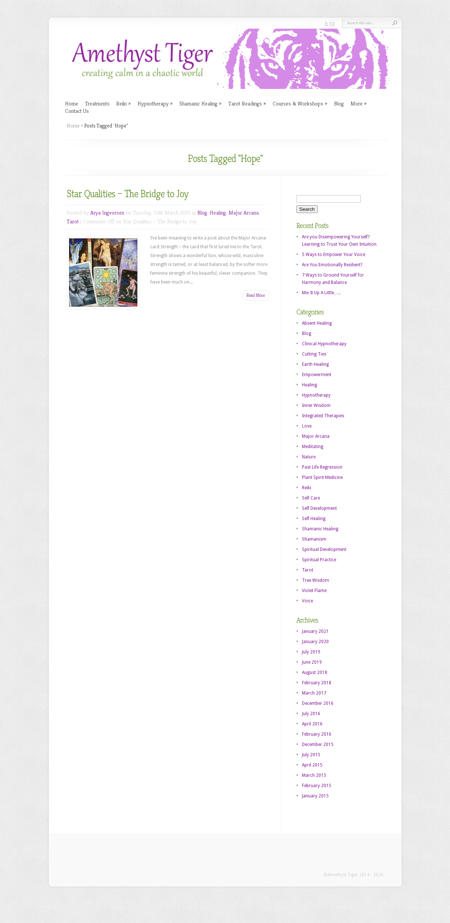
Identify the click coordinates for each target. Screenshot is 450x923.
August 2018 (314, 672)
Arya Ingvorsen (107, 212)
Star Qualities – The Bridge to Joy (127, 193)
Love (307, 426)
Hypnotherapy (155, 103)
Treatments (97, 103)
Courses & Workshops (300, 103)
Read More (255, 295)
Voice (307, 600)
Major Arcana (243, 212)
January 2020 (315, 641)
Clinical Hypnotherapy (324, 343)
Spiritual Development (324, 549)
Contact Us (77, 110)
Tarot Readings (247, 103)
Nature (309, 456)
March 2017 (314, 693)
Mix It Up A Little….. (321, 292)
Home (71, 103)
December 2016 (318, 703)
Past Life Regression (322, 467)
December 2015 (318, 744)
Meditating (312, 446)
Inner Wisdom (316, 405)
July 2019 (311, 652)
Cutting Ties (314, 354)
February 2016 (316, 734)
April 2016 (312, 723)
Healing (218, 212)
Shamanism (314, 539)
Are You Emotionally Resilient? (332, 264)
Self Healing (313, 518)
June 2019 (312, 662)
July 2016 (311, 713)
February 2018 (316, 682)
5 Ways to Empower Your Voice (333, 254)
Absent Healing (317, 323)
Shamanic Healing (200, 103)
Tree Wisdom (315, 580)
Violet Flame (314, 590)
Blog (339, 103)
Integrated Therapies (323, 415)
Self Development (319, 508)
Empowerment (316, 374)
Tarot (72, 221)
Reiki (123, 103)
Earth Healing (315, 364)
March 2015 (314, 775)
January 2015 (315, 795)
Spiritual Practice (319, 559)
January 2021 (315, 631)
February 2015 (316, 785)
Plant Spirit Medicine (322, 477)
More (358, 103)
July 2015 (311, 754)
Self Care (311, 498)
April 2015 (312, 765)
